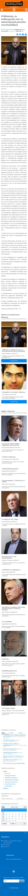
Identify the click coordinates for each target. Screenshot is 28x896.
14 (3, 812)
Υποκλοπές (5, 659)
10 (19, 814)
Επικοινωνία (6, 844)
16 (3, 816)
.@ (15, 859)
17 (3, 818)
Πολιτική (7, 773)
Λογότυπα (6, 846)
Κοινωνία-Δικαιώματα (11, 782)
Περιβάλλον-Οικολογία (11, 777)
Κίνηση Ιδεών (8, 786)
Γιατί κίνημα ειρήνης (8, 708)
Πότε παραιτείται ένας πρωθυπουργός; (9, 557)
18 (3, 820)
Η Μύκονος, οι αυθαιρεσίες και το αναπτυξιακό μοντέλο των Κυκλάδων (13, 350)
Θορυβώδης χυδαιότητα (9, 671)
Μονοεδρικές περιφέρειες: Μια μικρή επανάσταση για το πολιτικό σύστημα (13, 608)
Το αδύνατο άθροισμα (9, 457)
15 (3, 814)
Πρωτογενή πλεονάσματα (12, 749)
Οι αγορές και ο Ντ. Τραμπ (10, 519)
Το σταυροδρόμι (7, 621)
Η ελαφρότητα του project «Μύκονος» (13, 392)
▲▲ (25, 833)
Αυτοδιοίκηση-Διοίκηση (11, 779)
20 (6, 818)
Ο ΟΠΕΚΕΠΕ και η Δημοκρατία (11, 570)
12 (25, 814)
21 (9, 818)
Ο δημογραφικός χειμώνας (10, 468)
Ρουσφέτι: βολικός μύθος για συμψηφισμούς (15, 745)
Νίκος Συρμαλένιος (7, 29)
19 (25, 816)
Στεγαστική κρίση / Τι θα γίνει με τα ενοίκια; (13, 481)
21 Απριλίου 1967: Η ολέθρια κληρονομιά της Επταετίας (11, 444)
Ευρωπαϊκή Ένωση (10, 784)
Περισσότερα (14, 360)
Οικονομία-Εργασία (10, 775)
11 (22, 814)
